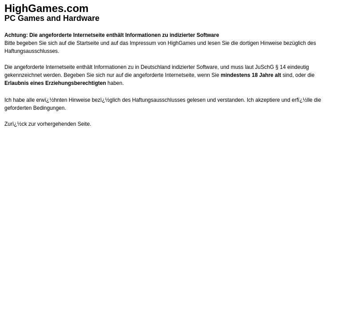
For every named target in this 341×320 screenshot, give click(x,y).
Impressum (143, 43)
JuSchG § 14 (270, 67)
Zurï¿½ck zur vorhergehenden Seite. (47, 124)
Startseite (87, 43)
